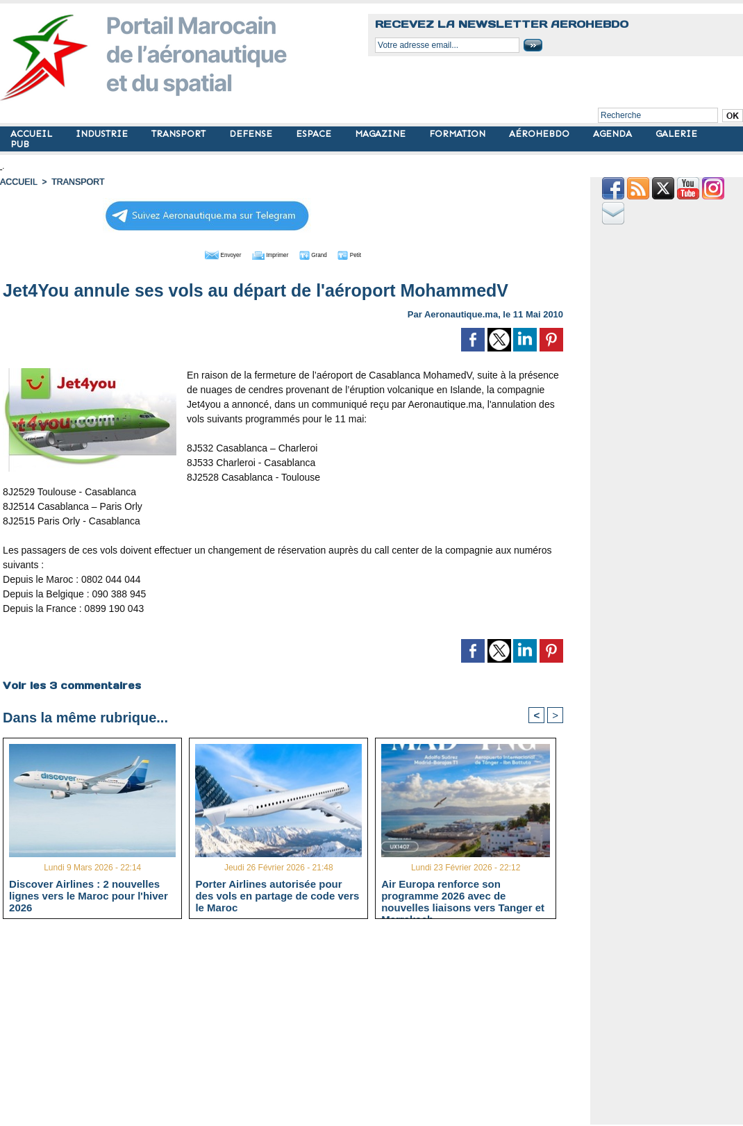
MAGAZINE (381, 134)
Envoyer (204, 253)
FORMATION (458, 134)
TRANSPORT (179, 134)
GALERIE (676, 134)
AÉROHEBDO (540, 134)
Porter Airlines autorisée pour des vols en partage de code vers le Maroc (277, 895)
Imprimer (267, 253)
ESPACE (315, 134)
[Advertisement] (293, 1027)
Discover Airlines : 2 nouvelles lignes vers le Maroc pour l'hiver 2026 (88, 895)
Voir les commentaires (71, 684)
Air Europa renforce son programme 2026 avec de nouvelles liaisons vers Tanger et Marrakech (462, 895)
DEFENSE (252, 134)
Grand (325, 253)
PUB (19, 144)
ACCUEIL (32, 134)
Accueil (18, 182)
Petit (372, 253)
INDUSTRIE (103, 134)
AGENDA (614, 134)
